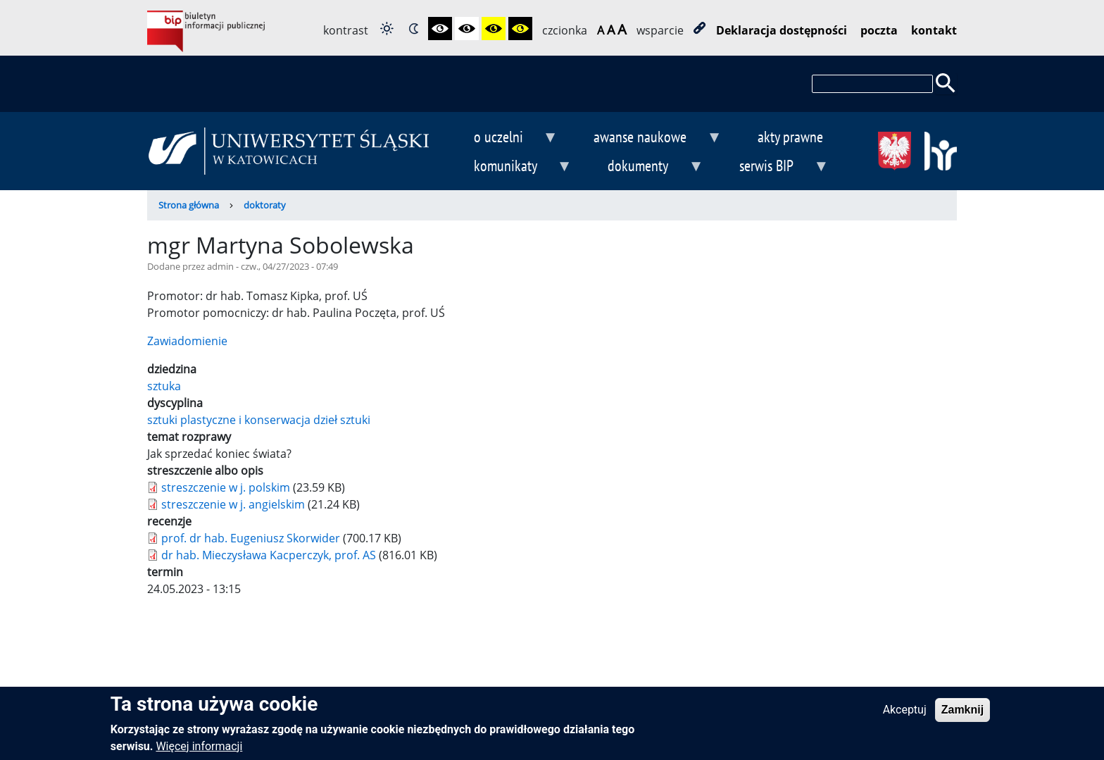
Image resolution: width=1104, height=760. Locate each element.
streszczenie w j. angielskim (233, 504)
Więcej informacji (199, 751)
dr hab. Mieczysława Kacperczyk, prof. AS (268, 555)
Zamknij (962, 715)
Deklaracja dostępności (781, 30)
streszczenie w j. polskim (225, 487)
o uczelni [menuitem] (504, 138)
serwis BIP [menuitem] (772, 167)
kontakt (934, 30)
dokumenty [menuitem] (644, 167)
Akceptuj (905, 714)
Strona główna (188, 205)
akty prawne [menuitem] (790, 136)
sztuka (164, 386)
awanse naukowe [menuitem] (646, 138)
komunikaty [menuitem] (511, 167)
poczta (879, 30)
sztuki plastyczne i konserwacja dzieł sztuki (258, 420)
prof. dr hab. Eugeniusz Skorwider (250, 538)
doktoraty (265, 205)
